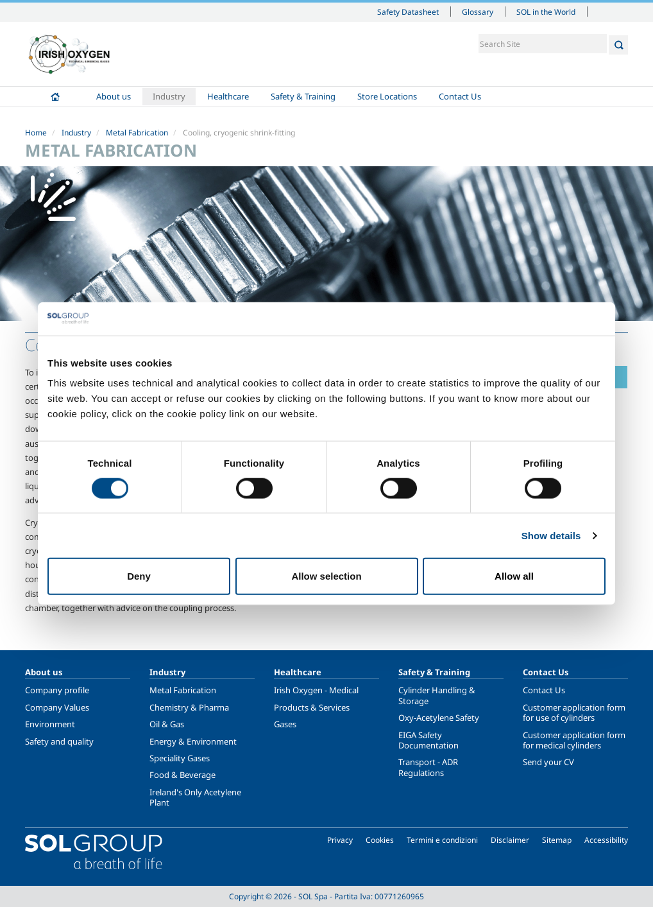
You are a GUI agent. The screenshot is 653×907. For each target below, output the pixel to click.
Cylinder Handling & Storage (436, 695)
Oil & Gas (166, 724)
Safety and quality (59, 741)
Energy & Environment (193, 741)
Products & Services (312, 707)
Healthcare (228, 96)
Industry (169, 96)
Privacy (340, 839)
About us (113, 96)
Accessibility (606, 839)
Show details (551, 535)
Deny (139, 576)
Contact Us (460, 96)
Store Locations (387, 96)
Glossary (477, 11)
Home (55, 96)
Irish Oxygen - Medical (316, 690)
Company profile (57, 690)
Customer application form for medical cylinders (574, 740)
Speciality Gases (179, 758)
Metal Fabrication (137, 132)
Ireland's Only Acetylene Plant (195, 797)
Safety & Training (303, 96)
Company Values (57, 707)
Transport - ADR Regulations (428, 767)
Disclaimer (510, 839)
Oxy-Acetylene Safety (438, 717)
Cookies (380, 839)
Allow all (514, 576)
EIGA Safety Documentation (428, 740)
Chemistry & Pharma (189, 707)
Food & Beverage (182, 775)
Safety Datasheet (408, 11)
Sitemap (557, 839)
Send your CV (548, 762)
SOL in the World (545, 11)
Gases (285, 724)
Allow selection (326, 576)
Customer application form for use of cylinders (574, 712)
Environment (50, 724)
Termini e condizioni (442, 839)
